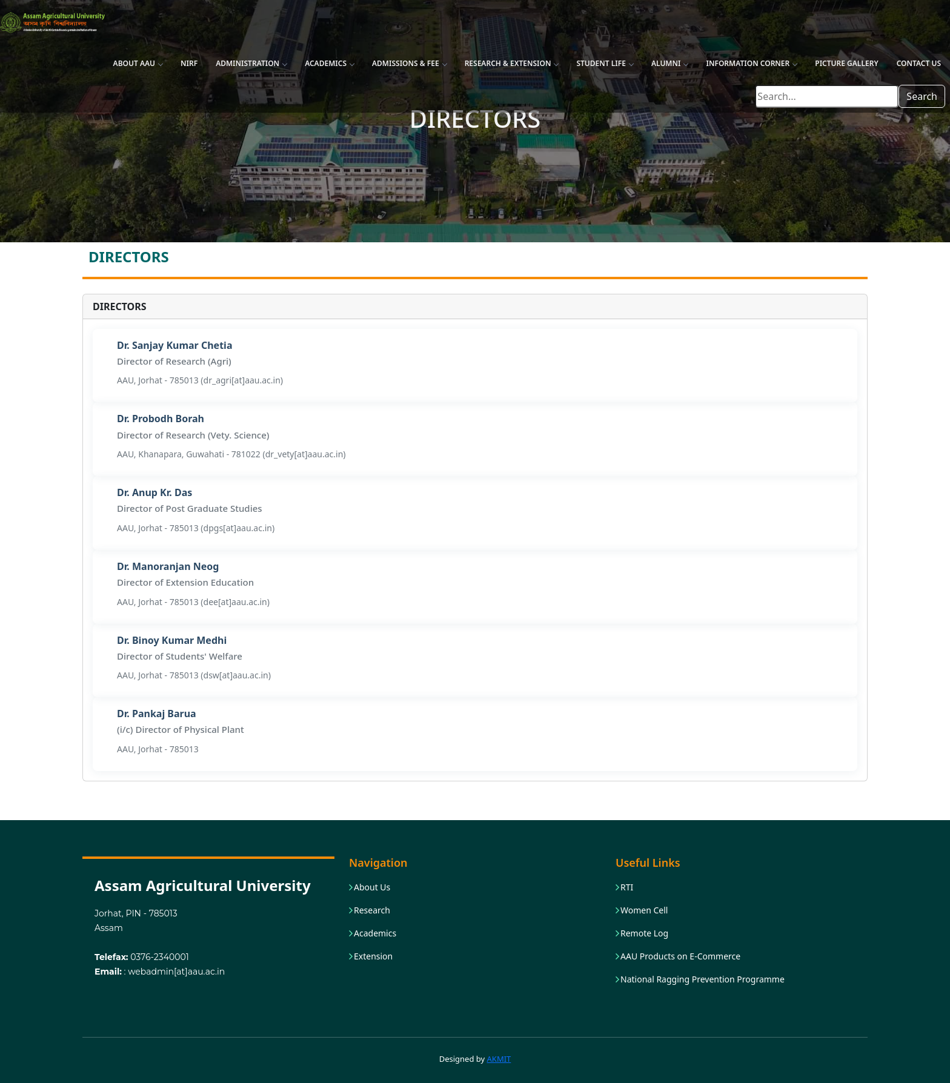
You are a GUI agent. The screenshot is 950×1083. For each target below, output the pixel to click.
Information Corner (751, 63)
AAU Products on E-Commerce (680, 956)
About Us (372, 887)
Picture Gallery (846, 63)
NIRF (189, 63)
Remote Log (644, 933)
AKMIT (499, 1058)
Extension (373, 956)
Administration (251, 63)
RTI (626, 887)
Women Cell (644, 910)
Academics (329, 63)
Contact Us (919, 63)
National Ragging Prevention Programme (702, 979)
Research (372, 910)
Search (921, 96)
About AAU (137, 63)
